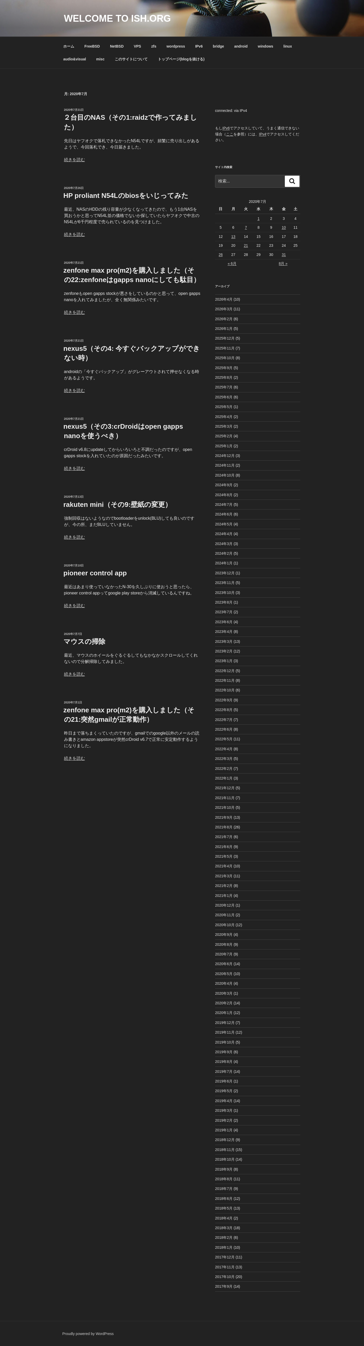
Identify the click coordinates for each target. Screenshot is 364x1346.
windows (265, 46)
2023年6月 (224, 622)
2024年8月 (224, 495)
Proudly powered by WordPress (88, 1334)
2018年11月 (225, 1150)
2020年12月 (225, 905)
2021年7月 (224, 837)
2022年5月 (224, 739)
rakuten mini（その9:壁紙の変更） (117, 504)
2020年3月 (224, 993)
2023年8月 (224, 602)
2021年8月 (224, 827)
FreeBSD (92, 46)
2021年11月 (225, 798)
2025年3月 (224, 426)
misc (100, 59)
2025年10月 (225, 358)
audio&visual (74, 59)
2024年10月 (225, 475)
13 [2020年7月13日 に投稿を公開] (233, 236)
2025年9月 (224, 368)
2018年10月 (225, 1159)
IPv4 (262, 134)
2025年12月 (225, 338)
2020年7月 (224, 954)
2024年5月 (224, 524)
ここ (229, 134)
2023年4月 (224, 631)
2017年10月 (225, 1277)
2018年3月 (224, 1228)
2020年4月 (224, 983)
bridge (218, 46)
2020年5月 (224, 974)
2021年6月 (224, 847)
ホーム (68, 46)
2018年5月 (224, 1208)
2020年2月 (224, 1003)
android (240, 46)
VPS (137, 46)
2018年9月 (224, 1169)
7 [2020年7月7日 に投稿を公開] (246, 227)
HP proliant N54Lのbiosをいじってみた (125, 195)
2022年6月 (224, 729)
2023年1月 (224, 661)
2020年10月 (225, 925)
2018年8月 (224, 1179)
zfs (153, 46)
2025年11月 (225, 348)
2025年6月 (224, 397)
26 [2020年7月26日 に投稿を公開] (221, 255)
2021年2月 (224, 886)
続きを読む (74, 159)
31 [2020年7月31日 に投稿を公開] (284, 255)
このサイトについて (131, 59)
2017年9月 (224, 1286)
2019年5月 (224, 1091)
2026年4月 (224, 299)
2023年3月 (224, 641)
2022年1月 (224, 778)
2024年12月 (225, 456)
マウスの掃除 (84, 641)
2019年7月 (224, 1071)
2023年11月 (225, 583)
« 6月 (232, 263)
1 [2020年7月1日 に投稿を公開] (258, 218)
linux (288, 46)
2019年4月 (224, 1101)
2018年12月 (225, 1140)
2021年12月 (225, 788)
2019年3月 (224, 1110)
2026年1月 (224, 329)
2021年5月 (224, 856)
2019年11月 (225, 1032)
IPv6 (199, 46)
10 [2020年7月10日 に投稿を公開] (284, 227)
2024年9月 (224, 485)
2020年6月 (224, 964)
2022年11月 (225, 680)
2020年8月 (224, 944)
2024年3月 (224, 544)
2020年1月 (224, 1013)
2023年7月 (224, 612)
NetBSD (117, 46)
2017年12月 (225, 1257)
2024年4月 (224, 534)
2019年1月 (224, 1130)
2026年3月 (224, 309)
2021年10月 (225, 807)
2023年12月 (225, 573)
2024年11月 (225, 465)
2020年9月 (224, 934)
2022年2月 (224, 768)
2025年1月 (224, 446)
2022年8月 (224, 710)
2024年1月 (224, 563)
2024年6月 (224, 514)
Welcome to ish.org (117, 18)
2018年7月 (224, 1189)
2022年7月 (224, 720)
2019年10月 (225, 1042)
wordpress (175, 46)
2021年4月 (224, 866)
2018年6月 (224, 1198)
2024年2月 (224, 553)
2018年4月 (224, 1218)
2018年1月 (224, 1247)
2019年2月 (224, 1120)
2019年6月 (224, 1081)
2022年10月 (225, 690)
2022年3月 (224, 759)
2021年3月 (224, 876)
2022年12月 (225, 671)
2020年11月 (225, 915)
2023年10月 (225, 593)
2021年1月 (224, 895)
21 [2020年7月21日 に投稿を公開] (246, 245)
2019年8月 (224, 1061)
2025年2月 (224, 436)
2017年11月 (225, 1267)
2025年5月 (224, 407)
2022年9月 (224, 700)
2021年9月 (224, 817)
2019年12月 (225, 1023)
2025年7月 (224, 387)
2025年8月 (224, 377)
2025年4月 (224, 417)
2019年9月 (224, 1052)
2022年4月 (224, 749)
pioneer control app (95, 573)
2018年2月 (224, 1237)
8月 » (283, 263)
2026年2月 (224, 319)
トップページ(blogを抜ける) (181, 59)
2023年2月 (224, 651)
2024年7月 (224, 504)
